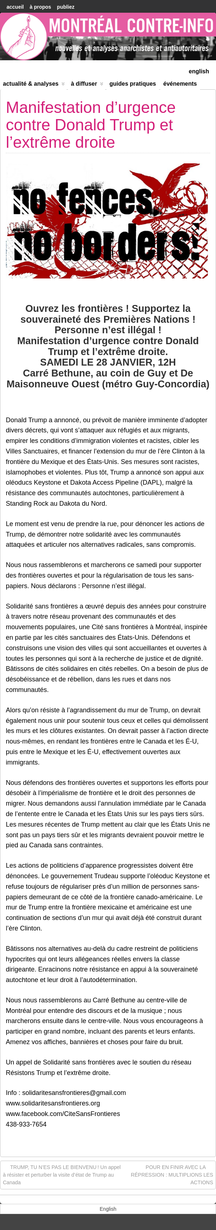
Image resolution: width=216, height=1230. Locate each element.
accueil (15, 7)
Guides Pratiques (132, 84)
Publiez (66, 7)
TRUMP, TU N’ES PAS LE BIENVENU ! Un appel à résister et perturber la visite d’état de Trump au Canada (62, 1174)
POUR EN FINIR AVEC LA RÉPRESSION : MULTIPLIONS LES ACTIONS (172, 1174)
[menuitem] (199, 70)
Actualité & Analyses (34, 85)
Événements (180, 84)
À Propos (40, 7)
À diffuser (87, 85)
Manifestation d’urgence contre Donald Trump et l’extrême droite (91, 124)
